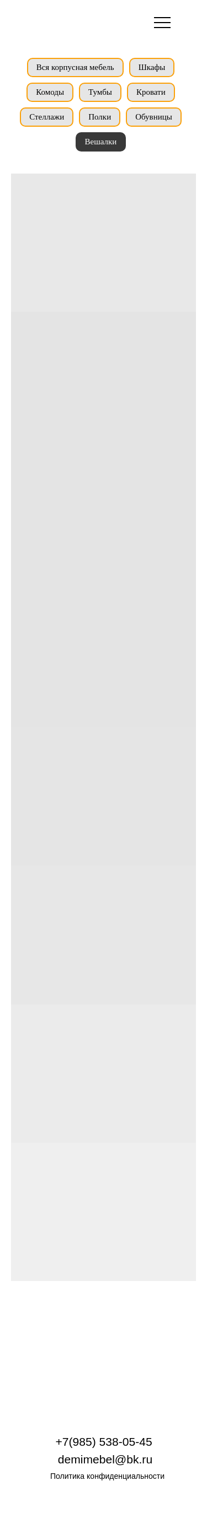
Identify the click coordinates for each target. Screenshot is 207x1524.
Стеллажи (46, 116)
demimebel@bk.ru (105, 1459)
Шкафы (152, 67)
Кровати (151, 92)
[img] (61, 21)
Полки (99, 116)
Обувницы (153, 116)
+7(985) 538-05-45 (103, 1441)
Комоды (50, 92)
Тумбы (100, 92)
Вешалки (101, 141)
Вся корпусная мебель (75, 67)
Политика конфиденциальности (107, 1476)
